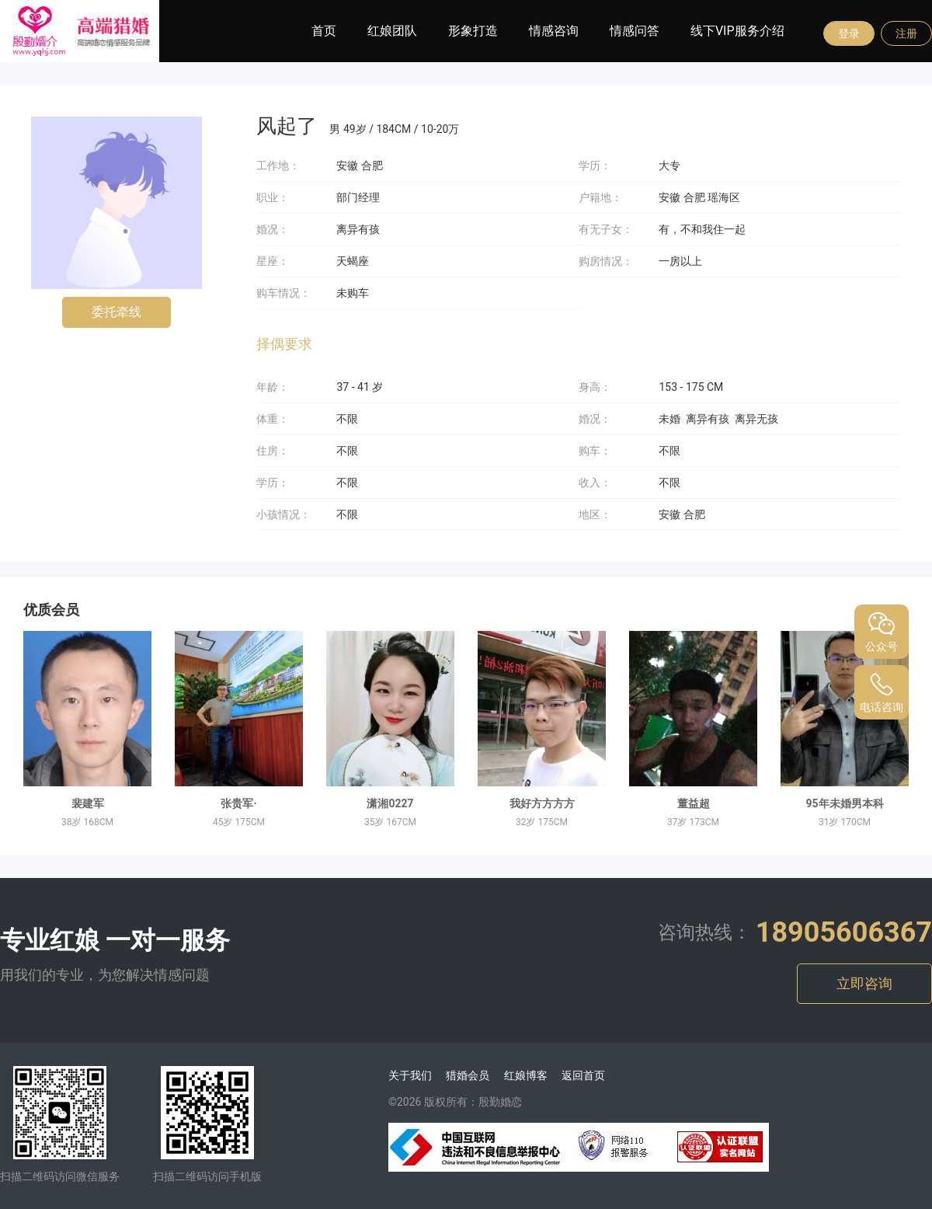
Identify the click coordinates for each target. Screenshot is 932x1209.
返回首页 (583, 1075)
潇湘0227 (390, 803)
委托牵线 (116, 312)
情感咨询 (554, 30)
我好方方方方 (542, 803)
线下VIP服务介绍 (737, 30)
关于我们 (410, 1075)
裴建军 (87, 803)
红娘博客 (526, 1075)
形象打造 (473, 30)
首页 (323, 30)
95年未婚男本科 (844, 803)
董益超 (693, 803)
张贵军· (238, 803)
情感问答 (634, 30)
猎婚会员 (467, 1075)
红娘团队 (392, 30)
